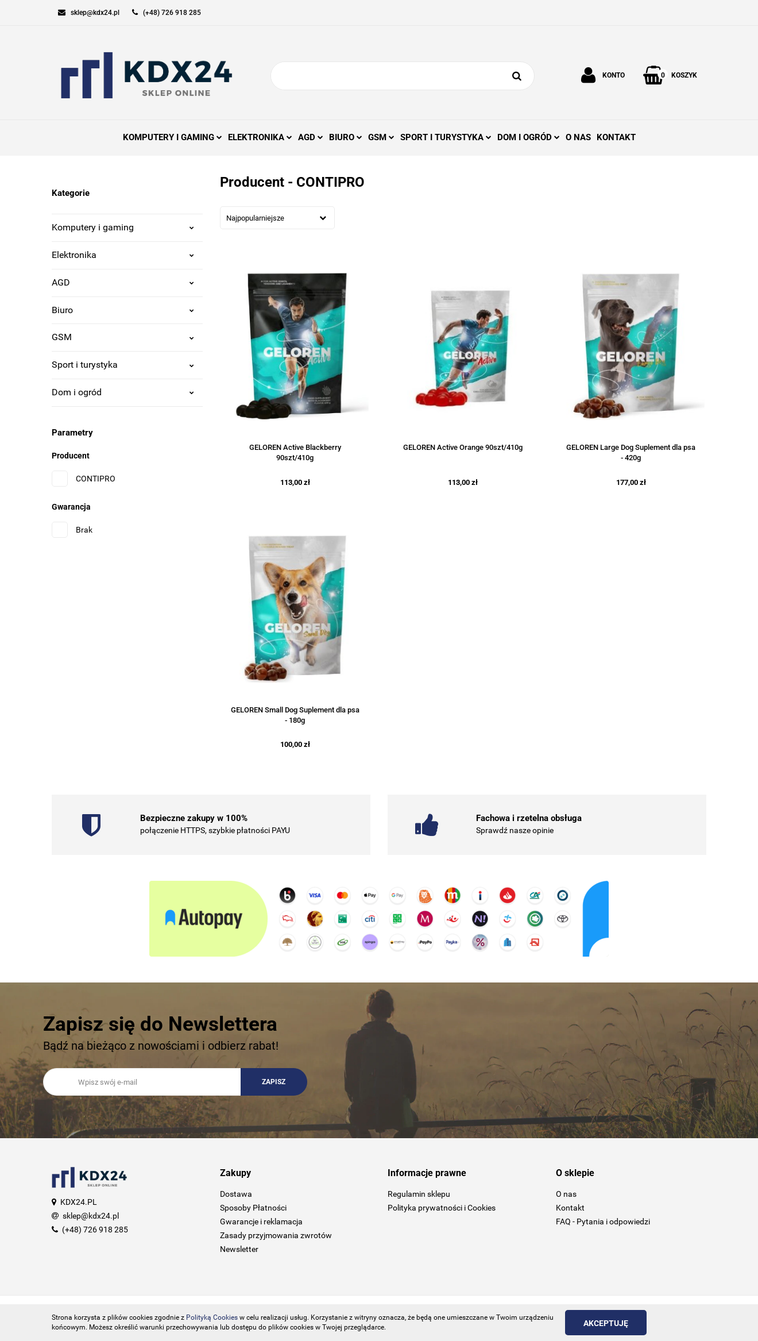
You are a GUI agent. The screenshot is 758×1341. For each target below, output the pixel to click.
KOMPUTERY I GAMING (172, 137)
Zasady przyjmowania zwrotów (276, 1235)
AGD (310, 137)
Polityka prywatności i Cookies (442, 1207)
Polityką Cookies (212, 1317)
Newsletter (239, 1249)
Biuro (123, 310)
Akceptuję (605, 1323)
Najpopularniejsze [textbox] (255, 218)
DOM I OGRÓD (528, 137)
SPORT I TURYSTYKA (446, 137)
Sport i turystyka (123, 364)
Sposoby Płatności (253, 1207)
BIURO (345, 137)
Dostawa (236, 1194)
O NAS (578, 137)
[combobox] (277, 217)
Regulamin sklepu (419, 1194)
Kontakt (570, 1207)
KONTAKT (616, 137)
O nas (566, 1194)
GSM (381, 137)
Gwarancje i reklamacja (261, 1221)
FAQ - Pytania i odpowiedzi (603, 1221)
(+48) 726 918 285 (95, 1229)
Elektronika (123, 254)
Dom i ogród (123, 392)
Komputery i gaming (123, 227)
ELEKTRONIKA (260, 137)
